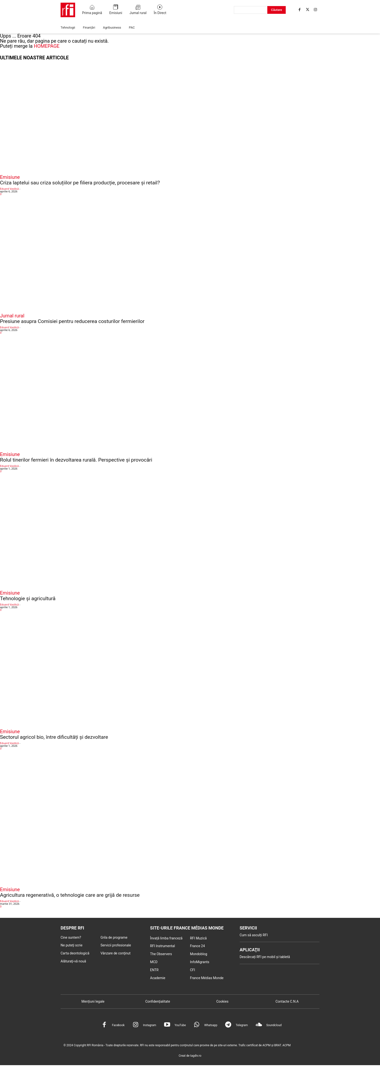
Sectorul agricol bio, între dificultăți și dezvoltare (54, 737)
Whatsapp (210, 1025)
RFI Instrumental (162, 946)
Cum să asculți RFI (254, 935)
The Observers (161, 954)
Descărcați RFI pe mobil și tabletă (265, 957)
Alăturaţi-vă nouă (73, 961)
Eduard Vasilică (9, 188)
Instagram (149, 1025)
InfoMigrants (199, 962)
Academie (157, 978)
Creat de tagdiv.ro (190, 1055)
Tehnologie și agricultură (27, 598)
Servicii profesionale (116, 945)
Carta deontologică (75, 953)
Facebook (118, 1025)
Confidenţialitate (157, 1001)
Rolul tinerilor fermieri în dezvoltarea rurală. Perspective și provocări (76, 460)
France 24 (197, 946)
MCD (154, 962)
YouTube (180, 1025)
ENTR (154, 970)
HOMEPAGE (46, 46)
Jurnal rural (12, 316)
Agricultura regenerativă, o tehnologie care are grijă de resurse (70, 895)
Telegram (242, 1025)
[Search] (276, 10)
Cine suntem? (71, 937)
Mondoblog (198, 954)
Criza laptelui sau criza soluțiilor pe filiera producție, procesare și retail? (80, 183)
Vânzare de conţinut (116, 953)
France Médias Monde (206, 978)
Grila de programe (114, 937)
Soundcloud (274, 1025)
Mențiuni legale (92, 1001)
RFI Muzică (198, 938)
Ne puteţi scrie (71, 945)
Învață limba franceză (166, 938)
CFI (192, 970)
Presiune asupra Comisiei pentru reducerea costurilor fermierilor (72, 321)
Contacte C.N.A (287, 1001)
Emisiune (10, 177)
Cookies (222, 1001)
